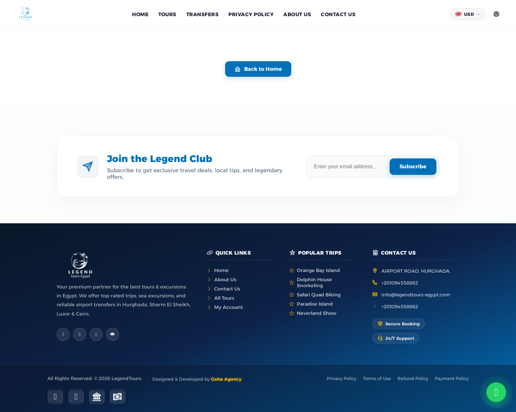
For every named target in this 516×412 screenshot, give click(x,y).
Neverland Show (316, 313)
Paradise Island (315, 304)
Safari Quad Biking (319, 295)
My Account (228, 307)
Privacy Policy (250, 14)
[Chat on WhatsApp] (496, 392)
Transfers (202, 14)
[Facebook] (63, 334)
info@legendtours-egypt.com (415, 295)
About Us (225, 280)
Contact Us (338, 14)
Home (140, 14)
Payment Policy (452, 378)
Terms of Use (377, 378)
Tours (167, 14)
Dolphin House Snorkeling (314, 282)
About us (297, 14)
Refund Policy (413, 378)
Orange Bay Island (318, 270)
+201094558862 (399, 283)
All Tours (224, 298)
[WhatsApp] (96, 334)
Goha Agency (226, 379)
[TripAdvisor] (112, 334)
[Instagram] (79, 334)
